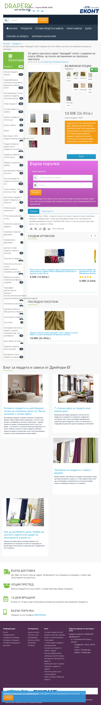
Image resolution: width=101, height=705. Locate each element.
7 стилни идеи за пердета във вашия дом (72, 409)
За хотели (8, 322)
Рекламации (32, 637)
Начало (11, 28)
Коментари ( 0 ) (47, 211)
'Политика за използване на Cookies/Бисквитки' (21, 694)
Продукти (26, 28)
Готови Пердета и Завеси (49, 28)
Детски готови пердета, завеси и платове (11, 250)
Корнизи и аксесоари (44, 36)
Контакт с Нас (33, 635)
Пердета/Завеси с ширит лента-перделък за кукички (13, 146)
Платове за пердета (17, 36)
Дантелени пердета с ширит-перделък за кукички (13, 200)
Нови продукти (10, 104)
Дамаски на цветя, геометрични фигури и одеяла (13, 279)
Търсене (43, 20)
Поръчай (35, 192)
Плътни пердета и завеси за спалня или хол (13, 181)
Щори (88, 28)
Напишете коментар (60, 62)
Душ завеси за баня (12, 341)
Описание (33, 211)
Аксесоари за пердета (13, 317)
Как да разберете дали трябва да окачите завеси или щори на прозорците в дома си (24, 534)
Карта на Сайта (34, 640)
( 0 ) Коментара (46, 62)
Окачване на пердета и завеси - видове (73, 471)
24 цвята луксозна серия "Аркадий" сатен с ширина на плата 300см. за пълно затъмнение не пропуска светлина (54, 334)
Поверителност (9, 635)
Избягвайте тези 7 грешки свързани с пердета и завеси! (54, 666)
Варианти (69, 69)
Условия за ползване (11, 637)
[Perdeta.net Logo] (18, 7)
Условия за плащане (11, 640)
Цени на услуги (33, 632)
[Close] (83, 694)
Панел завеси (74, 28)
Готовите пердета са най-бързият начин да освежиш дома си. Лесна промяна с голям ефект (24, 410)
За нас (5, 632)
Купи (81, 156)
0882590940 (40, 615)
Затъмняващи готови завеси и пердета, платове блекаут (13, 95)
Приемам (8, 697)
